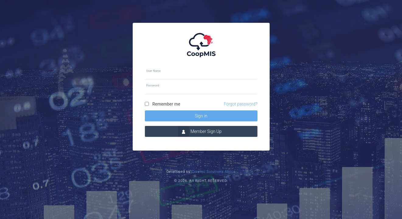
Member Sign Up (200, 131)
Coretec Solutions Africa (214, 171)
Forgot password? (240, 104)
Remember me (166, 104)
